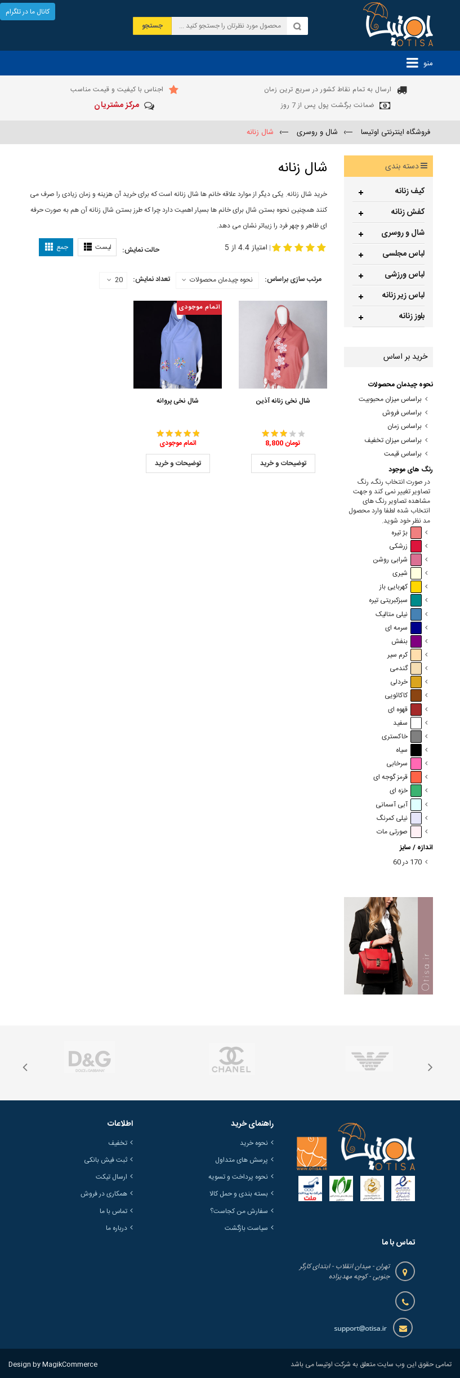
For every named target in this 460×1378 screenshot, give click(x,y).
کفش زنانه (408, 212)
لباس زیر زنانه (403, 295)
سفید (407, 723)
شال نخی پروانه (178, 401)
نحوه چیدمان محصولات (221, 280)
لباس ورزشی (405, 275)
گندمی (406, 669)
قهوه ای (405, 710)
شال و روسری (403, 233)
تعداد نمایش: (151, 279)
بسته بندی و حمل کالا (238, 1193)
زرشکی (405, 546)
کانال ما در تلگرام (28, 11)
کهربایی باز (400, 587)
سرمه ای (403, 628)
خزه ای (406, 791)
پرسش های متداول (241, 1160)
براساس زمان (404, 426)
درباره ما (116, 1228)
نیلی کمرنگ (399, 818)
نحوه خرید (254, 1143)
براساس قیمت (403, 454)
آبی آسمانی (399, 805)
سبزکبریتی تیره (395, 600)
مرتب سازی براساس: (293, 279)
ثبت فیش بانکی (105, 1160)
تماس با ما (113, 1211)
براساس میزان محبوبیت (390, 399)
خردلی (406, 682)
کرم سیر (404, 655)
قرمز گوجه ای (397, 777)
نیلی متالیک (399, 614)
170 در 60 (407, 862)
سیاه (409, 750)
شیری (407, 573)
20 (115, 280)
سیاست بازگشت (246, 1228)
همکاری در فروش (104, 1193)
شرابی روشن (397, 560)
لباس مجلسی (403, 254)
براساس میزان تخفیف (393, 440)
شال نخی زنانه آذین (283, 401)
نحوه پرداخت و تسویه (238, 1177)
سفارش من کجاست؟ (239, 1211)
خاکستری (402, 737)
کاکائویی (403, 696)
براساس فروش (402, 413)
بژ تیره (406, 533)
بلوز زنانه (412, 316)
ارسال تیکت (111, 1177)
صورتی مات (399, 832)
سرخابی (404, 764)
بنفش (406, 641)
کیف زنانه (410, 191)
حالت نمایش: (140, 250)
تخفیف (117, 1143)
